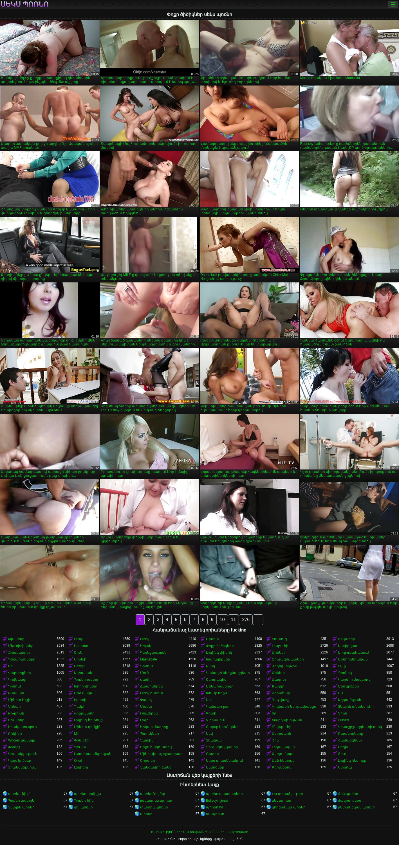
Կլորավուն (215, 720)
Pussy (144, 639)
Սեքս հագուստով (156, 747)
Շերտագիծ (216, 680)
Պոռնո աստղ (86, 680)
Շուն (78, 653)
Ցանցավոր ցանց (156, 767)
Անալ (210, 666)
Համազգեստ (350, 740)
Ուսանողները (350, 734)
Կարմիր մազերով (354, 680)
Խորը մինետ (85, 686)
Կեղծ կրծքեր (19, 761)
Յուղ (342, 754)
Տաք (342, 666)
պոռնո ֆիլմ (19, 794)
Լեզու (145, 720)
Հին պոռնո (348, 794)
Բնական (16, 693)
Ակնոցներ (215, 767)
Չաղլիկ (147, 740)
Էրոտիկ (81, 700)
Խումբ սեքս (216, 693)
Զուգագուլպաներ (288, 659)
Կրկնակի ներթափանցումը (296, 707)
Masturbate (148, 659)
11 (233, 619)
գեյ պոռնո (83, 807)
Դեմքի (80, 707)
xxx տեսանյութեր (287, 794)
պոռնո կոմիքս (87, 794)
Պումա (80, 747)
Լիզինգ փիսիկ (219, 653)
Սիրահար (281, 693)
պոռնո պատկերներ (224, 794)
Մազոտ (279, 680)
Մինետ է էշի (19, 700)
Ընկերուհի (282, 727)
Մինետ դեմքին (87, 727)
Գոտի (211, 713)
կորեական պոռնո (288, 807)
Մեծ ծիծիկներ (20, 646)
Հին (275, 740)
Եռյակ (145, 646)
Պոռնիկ (345, 673)
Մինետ (212, 639)
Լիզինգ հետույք (88, 720)
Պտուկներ (149, 734)
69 (273, 713)
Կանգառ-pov (217, 707)
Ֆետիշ (14, 747)
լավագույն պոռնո (156, 801)
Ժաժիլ (145, 680)
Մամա (146, 707)
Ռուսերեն (149, 713)
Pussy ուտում (151, 693)
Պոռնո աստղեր (22, 801)
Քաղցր (278, 686)
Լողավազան (283, 747)
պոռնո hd (214, 807)
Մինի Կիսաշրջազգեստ (161, 754)
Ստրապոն (281, 734)
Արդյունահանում (353, 653)
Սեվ (209, 734)
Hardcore (81, 646)
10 (222, 619)
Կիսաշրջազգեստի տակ (360, 727)
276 (246, 619)
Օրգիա (344, 747)
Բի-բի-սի (16, 713)
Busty (78, 639)
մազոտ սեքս (349, 801)
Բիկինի (15, 734)
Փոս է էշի (82, 740)
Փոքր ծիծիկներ (220, 646)
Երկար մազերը (154, 727)
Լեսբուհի (280, 646)
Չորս (342, 713)
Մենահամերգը (220, 686)
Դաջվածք (281, 700)
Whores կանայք (21, 740)
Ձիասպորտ (19, 653)
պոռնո (146, 814)
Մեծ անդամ (84, 693)
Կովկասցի (18, 680)
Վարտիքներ (19, 673)
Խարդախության (287, 720)
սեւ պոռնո (281, 801)
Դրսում (14, 686)
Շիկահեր (346, 639)
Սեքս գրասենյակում (224, 761)
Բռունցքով (282, 767)
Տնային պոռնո (21, 807)
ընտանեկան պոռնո (356, 807)
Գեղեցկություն (285, 666)
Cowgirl (79, 666)
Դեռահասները (21, 659)
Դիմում (146, 666)
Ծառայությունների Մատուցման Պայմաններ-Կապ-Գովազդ (199, 831)
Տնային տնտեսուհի (356, 707)
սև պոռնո (215, 814)
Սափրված (347, 646)
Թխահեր (16, 639)
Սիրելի (80, 659)
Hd (10, 666)
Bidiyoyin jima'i (217, 801)
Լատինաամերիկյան (92, 754)
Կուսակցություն (22, 754)
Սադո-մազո (282, 754)
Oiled (78, 761)
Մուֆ (144, 673)
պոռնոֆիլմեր (152, 794)
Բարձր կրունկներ (222, 727)
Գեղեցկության (153, 653)
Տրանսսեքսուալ (22, 767)
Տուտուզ (279, 639)
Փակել (146, 700)
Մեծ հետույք (283, 761)
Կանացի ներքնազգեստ (228, 673)
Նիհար (14, 707)
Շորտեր (147, 761)
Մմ (340, 693)
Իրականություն (22, 727)
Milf (76, 734)
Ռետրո (212, 754)
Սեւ (209, 700)
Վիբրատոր (84, 713)
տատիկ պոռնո (154, 807)
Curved (343, 720)
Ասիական (83, 673)
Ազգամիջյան (349, 700)
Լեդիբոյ (81, 767)
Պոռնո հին (83, 801)
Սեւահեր (16, 720)
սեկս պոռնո (25, 4)
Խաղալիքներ (218, 659)
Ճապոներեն (151, 686)
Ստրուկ (345, 767)
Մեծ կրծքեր (348, 686)
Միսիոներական (353, 659)
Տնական (214, 740)
